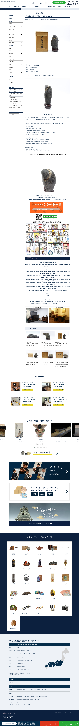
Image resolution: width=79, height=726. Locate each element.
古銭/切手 (52, 598)
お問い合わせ (67, 6)
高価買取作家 (17, 6)
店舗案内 (37, 6)
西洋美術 (11, 53)
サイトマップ (71, 712)
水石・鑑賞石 (12, 34)
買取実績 (31, 6)
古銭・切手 (11, 61)
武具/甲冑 (13, 569)
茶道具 (26, 554)
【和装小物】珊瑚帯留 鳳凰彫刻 (15, 94)
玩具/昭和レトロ (39, 598)
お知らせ (11, 82)
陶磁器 (10, 23)
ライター (53, 613)
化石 (13, 613)
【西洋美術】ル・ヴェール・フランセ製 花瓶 (15, 98)
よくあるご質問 (51, 6)
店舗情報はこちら (27, 389)
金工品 (10, 40)
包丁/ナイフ (39, 613)
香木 (10, 56)
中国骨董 (39, 584)
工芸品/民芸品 (12, 72)
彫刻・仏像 (11, 37)
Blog (10, 79)
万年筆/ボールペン (26, 613)
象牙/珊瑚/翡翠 (26, 569)
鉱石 (10, 69)
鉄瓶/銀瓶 (26, 584)
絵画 (10, 50)
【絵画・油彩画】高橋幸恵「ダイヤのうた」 (15, 102)
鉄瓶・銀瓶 (11, 42)
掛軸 (10, 48)
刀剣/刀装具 (65, 554)
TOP (10, 6)
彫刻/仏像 (66, 569)
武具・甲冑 (11, 29)
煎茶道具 (11, 67)
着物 (10, 64)
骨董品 (13, 554)
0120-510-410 (8, 717)
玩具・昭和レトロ (13, 59)
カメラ (65, 613)
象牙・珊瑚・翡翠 (13, 32)
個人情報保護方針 (58, 712)
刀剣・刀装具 (12, 26)
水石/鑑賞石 (52, 569)
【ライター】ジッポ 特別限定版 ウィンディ (15, 90)
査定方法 (44, 6)
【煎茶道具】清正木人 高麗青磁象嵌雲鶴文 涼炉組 (15, 106)
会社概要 (59, 6)
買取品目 (24, 6)
